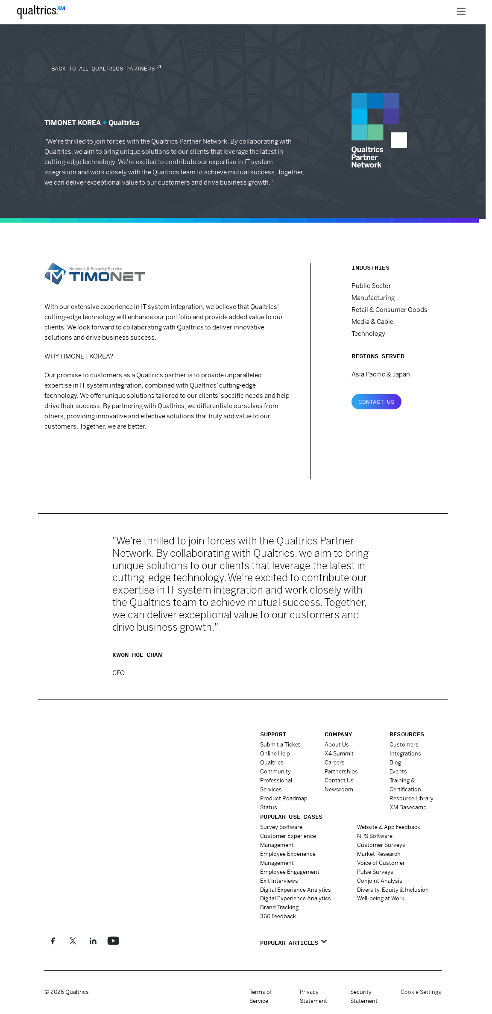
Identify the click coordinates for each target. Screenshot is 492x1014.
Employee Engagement (289, 871)
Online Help (275, 753)
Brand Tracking (279, 907)
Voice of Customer (381, 862)
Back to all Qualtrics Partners (103, 68)
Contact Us (376, 401)
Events (398, 771)
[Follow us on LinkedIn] (93, 940)
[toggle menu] (461, 12)
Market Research (379, 853)
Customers (404, 744)
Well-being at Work (380, 898)
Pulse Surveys (375, 871)
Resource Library (411, 798)
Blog (395, 762)
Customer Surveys (381, 844)
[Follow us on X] (72, 940)
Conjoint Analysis (379, 880)
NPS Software (374, 835)
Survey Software (281, 826)
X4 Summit (339, 753)
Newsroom (339, 789)
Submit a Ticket (280, 744)
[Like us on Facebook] (52, 940)
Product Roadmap (284, 798)
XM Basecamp (408, 807)
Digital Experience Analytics (295, 889)
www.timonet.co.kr (82, 450)
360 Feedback (278, 916)
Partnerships (341, 771)
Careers (335, 762)
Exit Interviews (279, 880)
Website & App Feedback (388, 826)
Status (268, 807)
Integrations (405, 753)
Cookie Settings (421, 991)
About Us (337, 744)
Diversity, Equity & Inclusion (393, 889)
